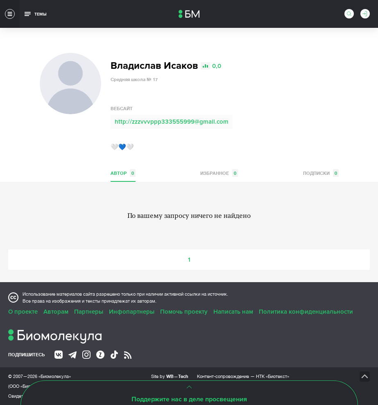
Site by (169, 376)
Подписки (321, 173)
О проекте (23, 311)
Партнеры (88, 311)
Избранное (219, 173)
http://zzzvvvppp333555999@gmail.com (172, 121)
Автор (123, 173)
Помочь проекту (184, 311)
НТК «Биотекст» (272, 376)
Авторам (55, 311)
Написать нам (233, 311)
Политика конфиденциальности (306, 311)
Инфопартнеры (131, 311)
